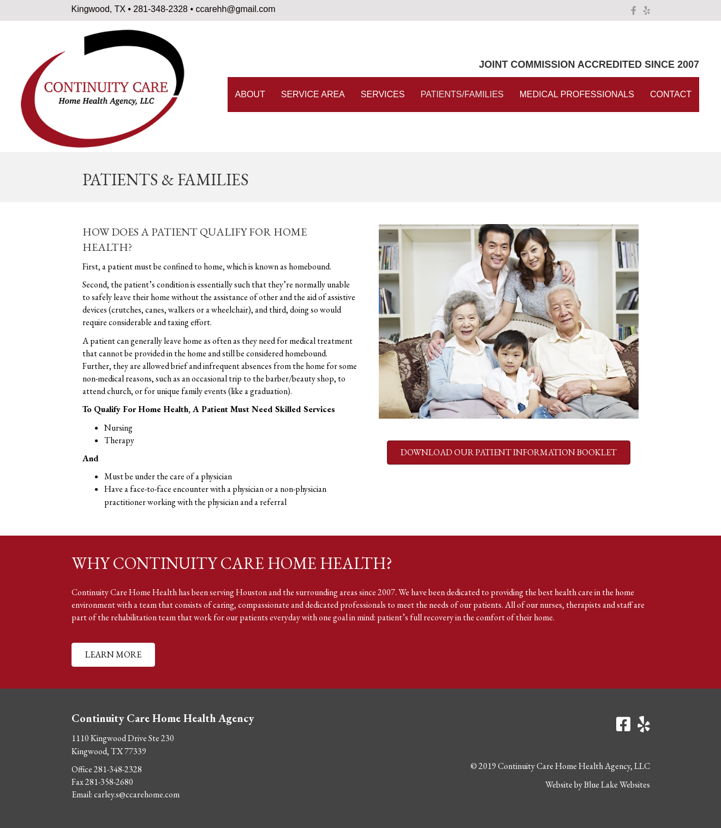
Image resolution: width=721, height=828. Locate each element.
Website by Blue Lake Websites (597, 784)
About (250, 94)
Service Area (313, 94)
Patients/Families (461, 94)
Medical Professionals (577, 94)
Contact (671, 94)
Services (383, 94)
